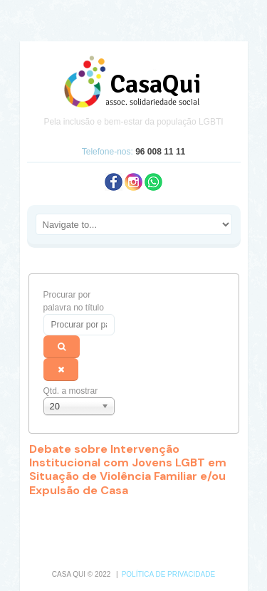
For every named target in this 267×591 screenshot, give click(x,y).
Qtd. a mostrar (70, 391)
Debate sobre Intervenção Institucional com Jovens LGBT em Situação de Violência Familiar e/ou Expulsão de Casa (127, 469)
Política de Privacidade (169, 574)
